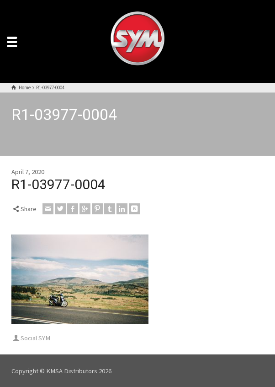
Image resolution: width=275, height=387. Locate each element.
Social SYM (35, 338)
